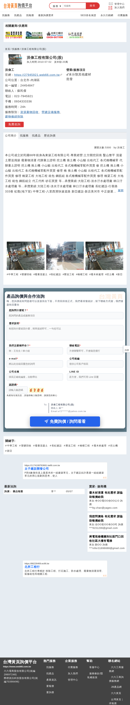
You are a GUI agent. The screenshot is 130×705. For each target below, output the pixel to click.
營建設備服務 (51, 112)
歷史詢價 (50, 135)
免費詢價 (110, 6)
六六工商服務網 (116, 669)
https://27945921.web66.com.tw (38, 74)
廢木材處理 (97, 274)
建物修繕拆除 (14, 116)
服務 (56, 6)
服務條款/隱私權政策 (95, 675)
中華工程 (13, 274)
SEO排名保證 (88, 15)
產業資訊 (51, 679)
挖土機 (110, 274)
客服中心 (94, 667)
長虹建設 (56, 274)
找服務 (6, 15)
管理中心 (119, 4)
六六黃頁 (116, 693)
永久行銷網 (107, 15)
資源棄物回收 (29, 112)
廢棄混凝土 (41, 274)
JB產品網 (116, 687)
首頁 (7, 49)
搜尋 (92, 5)
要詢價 (50, 692)
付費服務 (123, 15)
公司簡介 (11, 135)
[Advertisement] (65, 219)
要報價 (50, 686)
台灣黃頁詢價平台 (22, 664)
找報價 (30, 15)
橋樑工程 (83, 274)
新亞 (120, 274)
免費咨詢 (14, 124)
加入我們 (119, 7)
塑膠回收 (27, 274)
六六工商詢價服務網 (116, 679)
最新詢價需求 (45, 15)
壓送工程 (69, 274)
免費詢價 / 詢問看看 (65, 423)
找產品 (18, 15)
